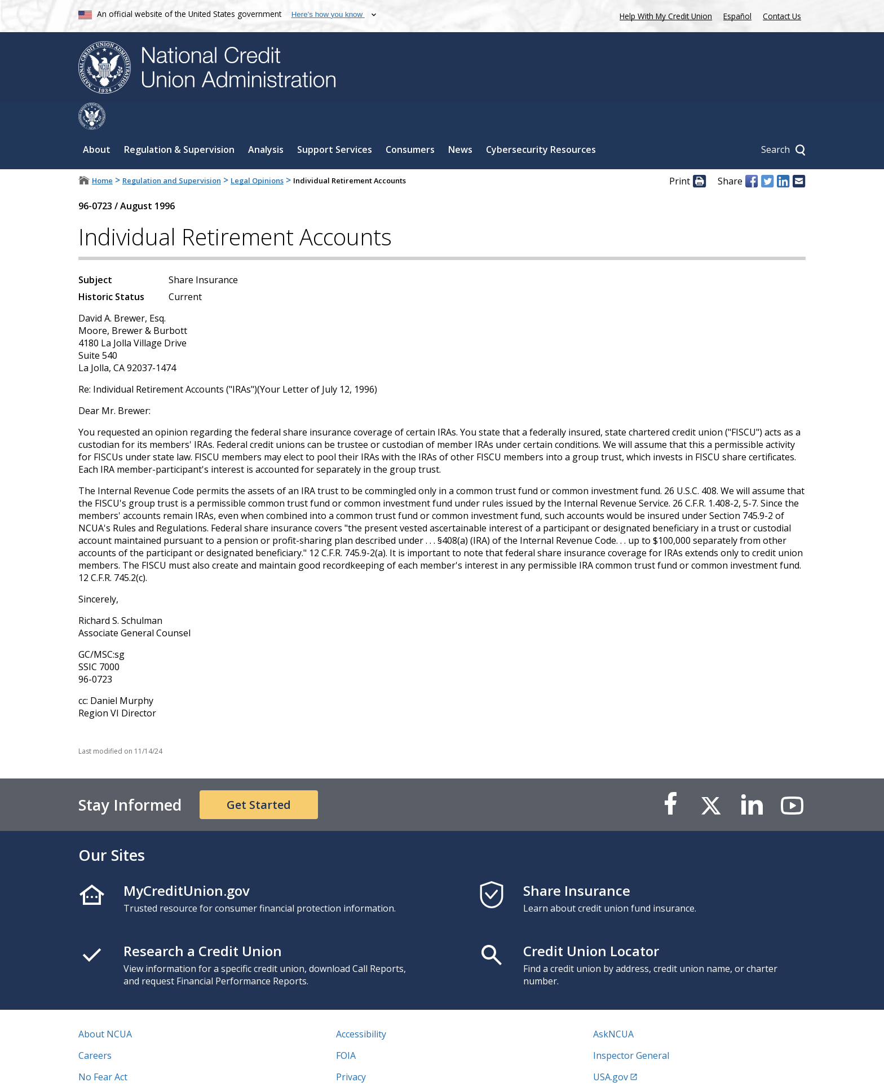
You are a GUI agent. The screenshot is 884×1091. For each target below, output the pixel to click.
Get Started (259, 777)
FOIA (346, 1028)
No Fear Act (102, 1050)
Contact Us (782, 16)
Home (102, 153)
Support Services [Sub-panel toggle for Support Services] (334, 122)
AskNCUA (613, 1007)
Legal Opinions (257, 153)
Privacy (351, 1050)
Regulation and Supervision (171, 153)
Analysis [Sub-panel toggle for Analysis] (266, 122)
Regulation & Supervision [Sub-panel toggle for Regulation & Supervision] (179, 122)
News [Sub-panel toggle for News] (460, 122)
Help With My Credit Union (663, 14)
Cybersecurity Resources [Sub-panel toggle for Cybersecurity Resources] (541, 122)
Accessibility (361, 1007)
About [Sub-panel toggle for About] (97, 122)
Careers (95, 1028)
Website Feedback (374, 1071)
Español (737, 16)
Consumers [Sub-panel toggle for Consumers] (410, 122)
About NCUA (105, 1007)
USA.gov (610, 1050)
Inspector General (631, 1028)
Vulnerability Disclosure (128, 1071)
